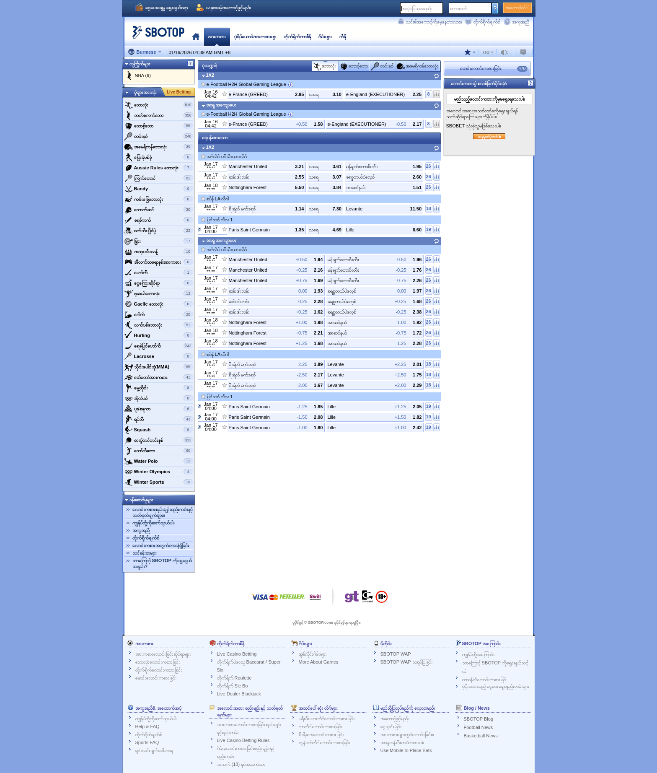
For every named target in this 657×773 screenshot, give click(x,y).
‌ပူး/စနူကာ (158, 408)
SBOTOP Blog (479, 718)
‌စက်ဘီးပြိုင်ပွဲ (158, 230)
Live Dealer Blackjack (239, 693)
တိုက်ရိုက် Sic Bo (232, 685)
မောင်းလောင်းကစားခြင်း (156, 677)
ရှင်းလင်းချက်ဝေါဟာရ (154, 750)
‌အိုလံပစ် (158, 398)
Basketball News (481, 735)
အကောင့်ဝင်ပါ (517, 7)
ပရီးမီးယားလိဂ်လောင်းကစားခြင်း (327, 718)
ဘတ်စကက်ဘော (158, 115)
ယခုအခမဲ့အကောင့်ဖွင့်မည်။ (228, 7)
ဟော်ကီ (158, 272)
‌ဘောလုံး (158, 104)
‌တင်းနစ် (158, 136)
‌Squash (158, 429)
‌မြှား (158, 241)
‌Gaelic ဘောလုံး (158, 304)
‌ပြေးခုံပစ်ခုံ (158, 157)
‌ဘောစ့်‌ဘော (158, 125)
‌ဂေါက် (158, 314)
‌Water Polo (158, 461)
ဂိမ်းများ (325, 36)
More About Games (319, 661)
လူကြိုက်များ (139, 63)
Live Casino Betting (237, 653)
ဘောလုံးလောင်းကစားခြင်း (157, 661)
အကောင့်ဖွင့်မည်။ (394, 718)
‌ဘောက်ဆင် (158, 209)
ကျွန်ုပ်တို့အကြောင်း (478, 654)
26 (428, 166)
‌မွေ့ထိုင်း (158, 387)
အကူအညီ (520, 21)
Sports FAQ (147, 742)
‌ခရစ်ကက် (158, 220)
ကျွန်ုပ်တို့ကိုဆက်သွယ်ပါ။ (153, 522)
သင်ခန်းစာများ (144, 552)
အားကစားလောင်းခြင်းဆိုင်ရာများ (163, 653)
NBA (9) (143, 75)
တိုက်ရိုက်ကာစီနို (297, 36)
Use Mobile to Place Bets (406, 750)
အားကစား (217, 36)
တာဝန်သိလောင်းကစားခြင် (484, 679)
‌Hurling (158, 335)
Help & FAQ (147, 726)
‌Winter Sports (158, 482)
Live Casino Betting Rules (243, 740)
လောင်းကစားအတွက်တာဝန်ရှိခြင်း (160, 545)
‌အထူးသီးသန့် (158, 251)
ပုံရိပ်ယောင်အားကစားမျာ (255, 36)
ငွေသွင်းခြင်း (391, 726)
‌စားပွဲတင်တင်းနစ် (158, 440)
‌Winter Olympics (158, 471)
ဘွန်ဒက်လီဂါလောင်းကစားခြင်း (325, 742)
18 (428, 208)
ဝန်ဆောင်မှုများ (141, 499)
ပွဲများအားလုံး (145, 92)
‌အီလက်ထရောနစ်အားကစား (158, 262)
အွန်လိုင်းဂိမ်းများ (313, 653)
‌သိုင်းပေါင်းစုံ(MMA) (158, 366)
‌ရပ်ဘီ (158, 419)
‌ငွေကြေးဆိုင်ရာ (158, 283)
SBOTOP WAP (395, 653)
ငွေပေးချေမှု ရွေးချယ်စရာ (166, 7)
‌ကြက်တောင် (158, 178)
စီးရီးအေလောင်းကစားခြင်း (321, 734)
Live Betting (179, 92)
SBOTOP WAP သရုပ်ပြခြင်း (406, 661)
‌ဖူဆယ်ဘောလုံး (158, 293)
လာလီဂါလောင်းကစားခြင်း (321, 726)
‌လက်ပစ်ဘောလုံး (158, 324)
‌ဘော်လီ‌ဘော (158, 450)
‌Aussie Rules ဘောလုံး (158, 167)
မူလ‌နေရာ (195, 36)
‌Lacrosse (158, 356)
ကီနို (342, 36)
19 (428, 229)
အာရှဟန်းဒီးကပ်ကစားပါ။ (402, 742)
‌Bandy (158, 188)
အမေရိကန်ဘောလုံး (158, 146)
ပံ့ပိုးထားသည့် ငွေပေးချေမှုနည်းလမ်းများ (496, 686)
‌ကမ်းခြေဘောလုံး (158, 199)
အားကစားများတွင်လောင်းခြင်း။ (407, 734)
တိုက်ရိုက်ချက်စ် (486, 21)
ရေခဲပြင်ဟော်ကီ (158, 345)
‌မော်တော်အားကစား (158, 377)
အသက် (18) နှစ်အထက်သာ (241, 764)
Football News (478, 727)
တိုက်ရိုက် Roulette (234, 677)
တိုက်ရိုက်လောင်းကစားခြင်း (158, 669)
